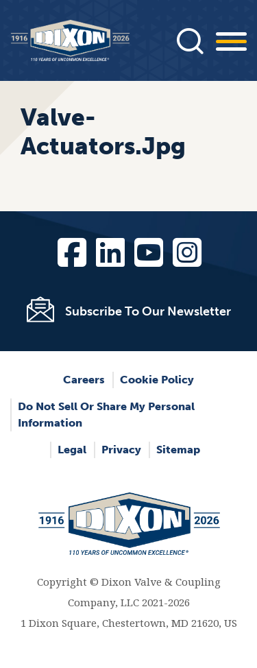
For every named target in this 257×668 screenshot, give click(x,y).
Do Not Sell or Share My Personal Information (106, 414)
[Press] (190, 40)
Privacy (121, 449)
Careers (84, 379)
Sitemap (178, 449)
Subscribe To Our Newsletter (148, 311)
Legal (72, 449)
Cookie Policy (157, 379)
